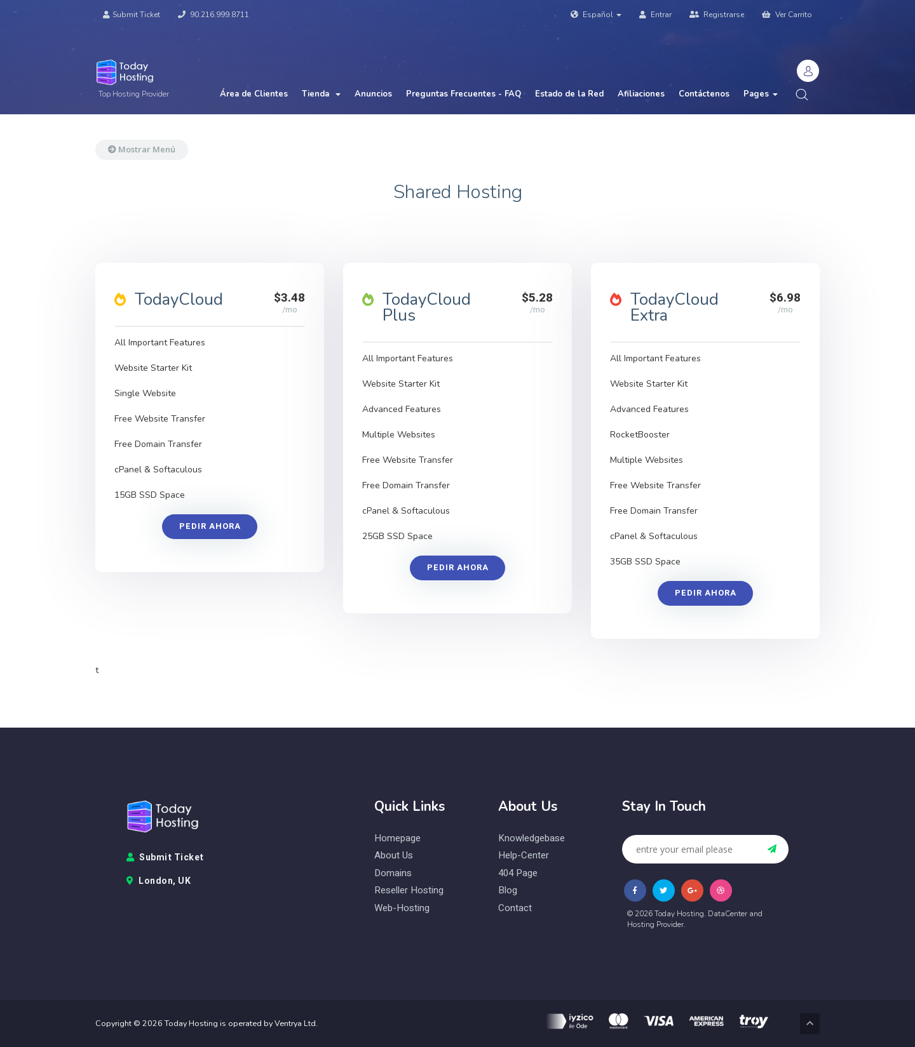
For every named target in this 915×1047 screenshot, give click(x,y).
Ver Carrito (787, 15)
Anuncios (373, 94)
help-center (523, 855)
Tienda (321, 94)
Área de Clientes (254, 94)
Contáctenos (704, 94)
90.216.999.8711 (213, 15)
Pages (760, 94)
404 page (518, 873)
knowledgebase (531, 838)
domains (393, 873)
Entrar (655, 15)
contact (515, 908)
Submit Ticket (131, 15)
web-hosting (402, 908)
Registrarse (716, 15)
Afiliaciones (641, 94)
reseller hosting (409, 890)
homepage (397, 838)
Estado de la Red (569, 94)
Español (596, 15)
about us (393, 855)
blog (507, 890)
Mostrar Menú (141, 149)
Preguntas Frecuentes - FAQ (463, 94)
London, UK (158, 881)
